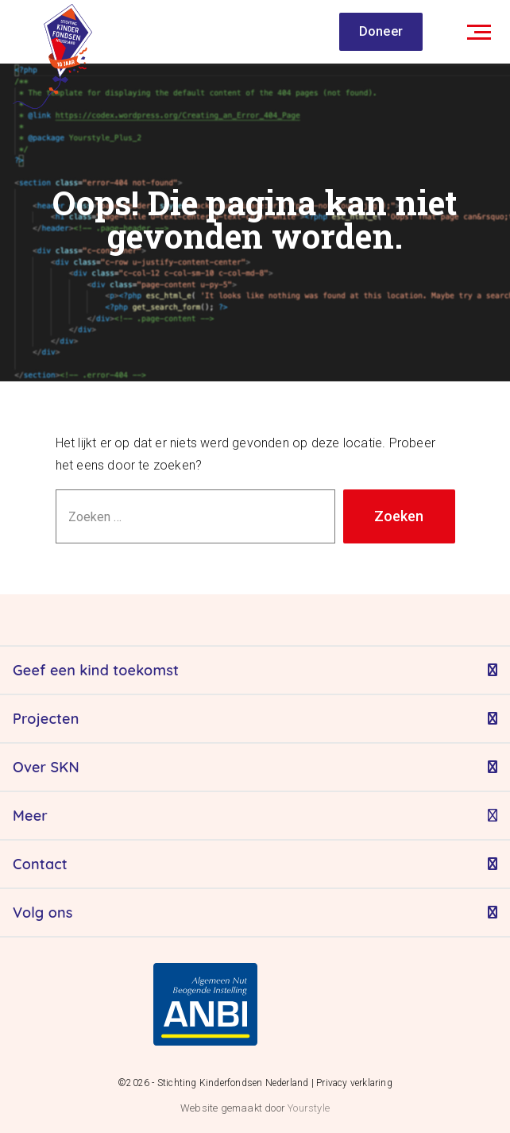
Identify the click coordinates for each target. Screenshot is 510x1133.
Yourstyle (307, 1108)
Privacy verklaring (354, 1083)
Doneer (381, 31)
